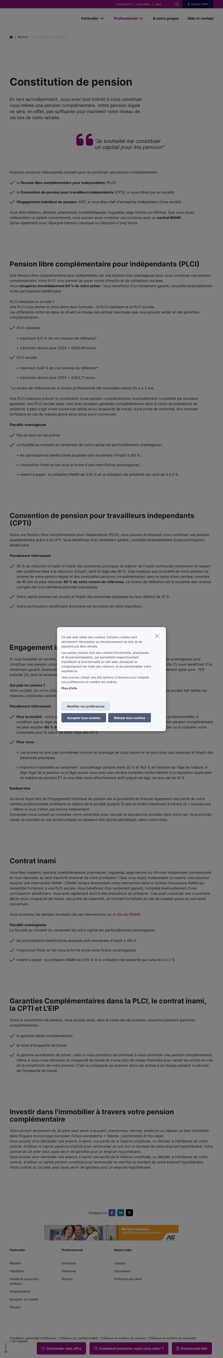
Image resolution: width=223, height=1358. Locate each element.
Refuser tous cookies (129, 717)
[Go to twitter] (130, 1212)
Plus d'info (69, 688)
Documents (124, 4)
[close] (157, 635)
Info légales (20, 1341)
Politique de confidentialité (78, 1338)
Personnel (69, 1271)
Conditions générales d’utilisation (33, 1338)
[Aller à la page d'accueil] (42, 18)
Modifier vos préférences (86, 706)
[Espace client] (198, 4)
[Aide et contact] (198, 18)
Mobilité (15, 1263)
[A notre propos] (166, 18)
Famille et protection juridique (24, 1281)
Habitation (17, 1271)
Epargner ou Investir (24, 1299)
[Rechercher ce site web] (177, 4)
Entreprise (69, 1263)
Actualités (143, 4)
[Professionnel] (124, 18)
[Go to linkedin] (121, 1212)
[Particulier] (88, 18)
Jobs (158, 4)
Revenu (67, 1279)
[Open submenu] (102, 18)
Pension (15, 1307)
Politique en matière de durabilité (172, 1338)
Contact (119, 1263)
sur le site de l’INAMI (123, 914)
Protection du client (128, 1279)
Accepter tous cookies (83, 717)
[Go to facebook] (112, 1212)
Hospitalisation (20, 1291)
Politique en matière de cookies (123, 1338)
